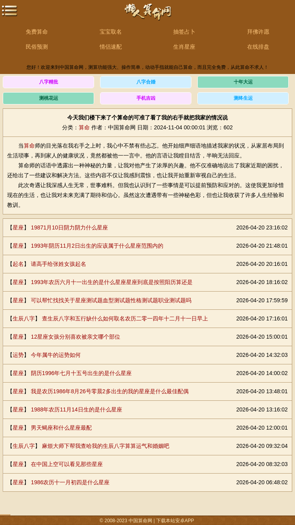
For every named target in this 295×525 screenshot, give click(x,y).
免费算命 (37, 31)
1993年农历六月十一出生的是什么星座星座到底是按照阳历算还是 (112, 282)
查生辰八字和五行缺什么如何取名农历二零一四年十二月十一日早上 (125, 318)
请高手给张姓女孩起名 (58, 264)
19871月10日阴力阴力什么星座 (69, 227)
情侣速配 (111, 47)
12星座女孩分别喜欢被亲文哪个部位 (75, 337)
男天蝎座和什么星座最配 (61, 428)
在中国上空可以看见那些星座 (67, 464)
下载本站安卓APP (175, 520)
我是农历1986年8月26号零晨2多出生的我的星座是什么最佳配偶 (109, 391)
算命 (84, 127)
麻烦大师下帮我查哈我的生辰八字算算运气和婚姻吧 (105, 446)
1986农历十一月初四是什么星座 (70, 482)
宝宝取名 (111, 31)
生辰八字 (24, 318)
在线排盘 (258, 47)
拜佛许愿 (258, 31)
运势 (18, 355)
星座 (18, 227)
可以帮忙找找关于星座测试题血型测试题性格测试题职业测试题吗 (111, 300)
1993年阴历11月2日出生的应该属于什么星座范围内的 (97, 246)
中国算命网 (147, 16)
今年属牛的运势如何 (56, 355)
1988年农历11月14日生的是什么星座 (76, 409)
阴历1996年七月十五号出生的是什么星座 (81, 373)
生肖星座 (184, 47)
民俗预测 (37, 47)
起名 (18, 264)
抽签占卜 (184, 31)
